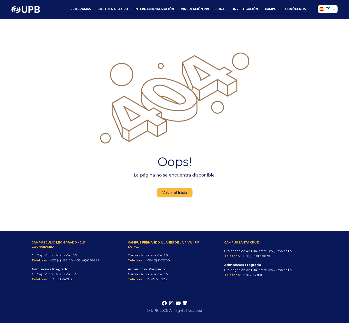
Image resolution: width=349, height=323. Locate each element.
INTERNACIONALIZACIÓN (154, 9)
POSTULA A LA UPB (113, 9)
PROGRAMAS (80, 9)
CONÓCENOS (295, 9)
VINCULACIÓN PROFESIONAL (203, 9)
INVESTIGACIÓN (245, 9)
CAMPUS (271, 9)
